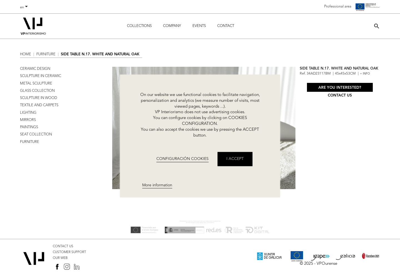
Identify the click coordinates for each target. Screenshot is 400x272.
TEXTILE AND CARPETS (39, 105)
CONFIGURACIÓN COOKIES (182, 159)
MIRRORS (28, 120)
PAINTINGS (29, 127)
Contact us (340, 95)
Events (199, 26)
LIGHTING (28, 113)
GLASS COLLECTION (37, 91)
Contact (225, 26)
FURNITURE (29, 142)
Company (172, 26)
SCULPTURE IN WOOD (38, 98)
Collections (139, 26)
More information (157, 185)
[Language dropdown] (25, 7)
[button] (376, 26)
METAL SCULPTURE (36, 83)
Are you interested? (339, 88)
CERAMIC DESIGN (35, 69)
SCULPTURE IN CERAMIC (40, 76)
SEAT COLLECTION (36, 134)
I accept (235, 159)
